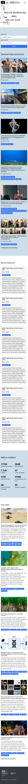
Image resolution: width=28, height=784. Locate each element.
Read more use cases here (8, 758)
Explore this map (21, 24)
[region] (14, 16)
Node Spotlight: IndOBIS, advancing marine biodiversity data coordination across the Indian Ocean (12, 76)
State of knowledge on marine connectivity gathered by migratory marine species (14, 525)
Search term (4, 40)
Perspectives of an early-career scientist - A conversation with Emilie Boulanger (14, 202)
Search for (4, 34)
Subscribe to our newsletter (9, 779)
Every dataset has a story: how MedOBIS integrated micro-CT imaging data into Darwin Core (13, 137)
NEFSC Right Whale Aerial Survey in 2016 (12, 299)
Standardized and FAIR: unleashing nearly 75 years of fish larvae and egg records (13, 106)
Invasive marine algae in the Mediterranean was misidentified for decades (12, 569)
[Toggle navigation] (25, 2)
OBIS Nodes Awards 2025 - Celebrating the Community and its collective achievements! (14, 237)
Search (14, 46)
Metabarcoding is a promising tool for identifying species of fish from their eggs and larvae (13, 654)
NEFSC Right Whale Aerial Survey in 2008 (12, 418)
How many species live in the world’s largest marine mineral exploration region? (14, 697)
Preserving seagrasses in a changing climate (12, 614)
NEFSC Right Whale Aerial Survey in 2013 (12, 389)
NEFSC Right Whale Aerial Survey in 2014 (12, 358)
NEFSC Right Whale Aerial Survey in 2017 (12, 269)
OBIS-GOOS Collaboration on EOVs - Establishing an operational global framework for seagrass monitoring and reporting (13, 169)
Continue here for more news (9, 247)
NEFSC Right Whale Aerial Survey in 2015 (12, 328)
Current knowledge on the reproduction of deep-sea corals (14, 738)
